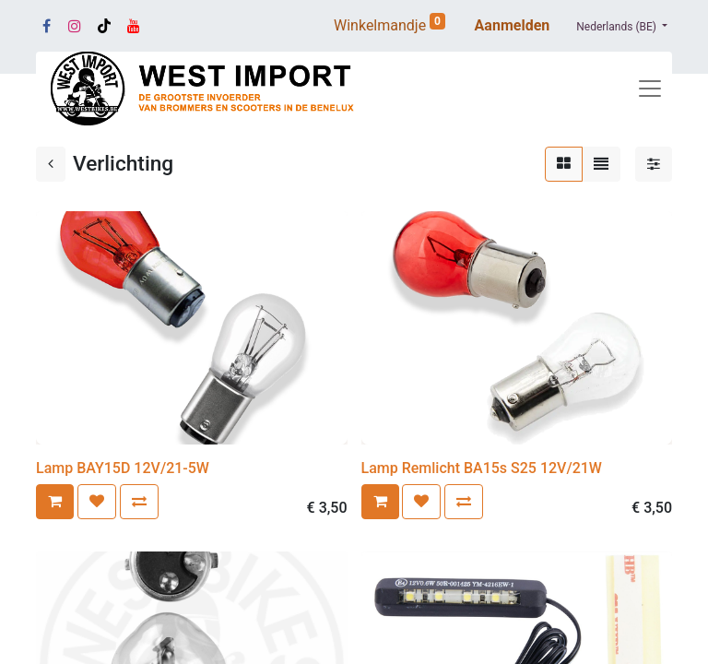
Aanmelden (512, 25)
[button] (55, 501)
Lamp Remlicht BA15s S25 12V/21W (481, 468)
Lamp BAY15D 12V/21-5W (122, 468)
